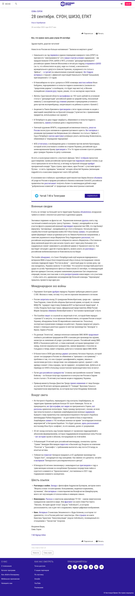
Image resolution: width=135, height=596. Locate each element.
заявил (82, 232)
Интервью (43, 512)
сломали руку (51, 91)
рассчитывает (50, 183)
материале (39, 460)
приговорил (61, 149)
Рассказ (49, 499)
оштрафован (64, 96)
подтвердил (68, 226)
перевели (54, 55)
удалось (85, 220)
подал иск (64, 444)
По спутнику (39, 575)
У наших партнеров (41, 570)
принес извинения (77, 383)
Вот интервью (91, 130)
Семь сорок (36, 11)
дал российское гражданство (51, 372)
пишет (47, 315)
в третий (47, 72)
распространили (72, 274)
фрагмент (69, 502)
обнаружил (45, 257)
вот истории (40, 436)
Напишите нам (6, 583)
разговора (89, 249)
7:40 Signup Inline (38, 535)
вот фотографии (53, 406)
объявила (98, 178)
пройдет (91, 163)
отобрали (85, 158)
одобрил (55, 291)
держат (65, 353)
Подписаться (92, 196)
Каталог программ (8, 570)
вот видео (65, 406)
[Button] (87, 33)
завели (48, 122)
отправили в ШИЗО (93, 63)
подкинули (80, 161)
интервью (52, 491)
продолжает (93, 334)
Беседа (54, 485)
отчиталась (43, 144)
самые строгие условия (74, 58)
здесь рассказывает (90, 423)
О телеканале (6, 566)
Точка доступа (39, 566)
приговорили (64, 109)
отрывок (82, 515)
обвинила (52, 310)
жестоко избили (85, 82)
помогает (48, 455)
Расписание (38, 587)
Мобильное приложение (10, 579)
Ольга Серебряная (38, 23)
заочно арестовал (56, 136)
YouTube (37, 583)
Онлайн (37, 579)
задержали (90, 412)
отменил (63, 101)
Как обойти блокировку (10, 575)
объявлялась (85, 212)
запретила (44, 299)
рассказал (86, 237)
